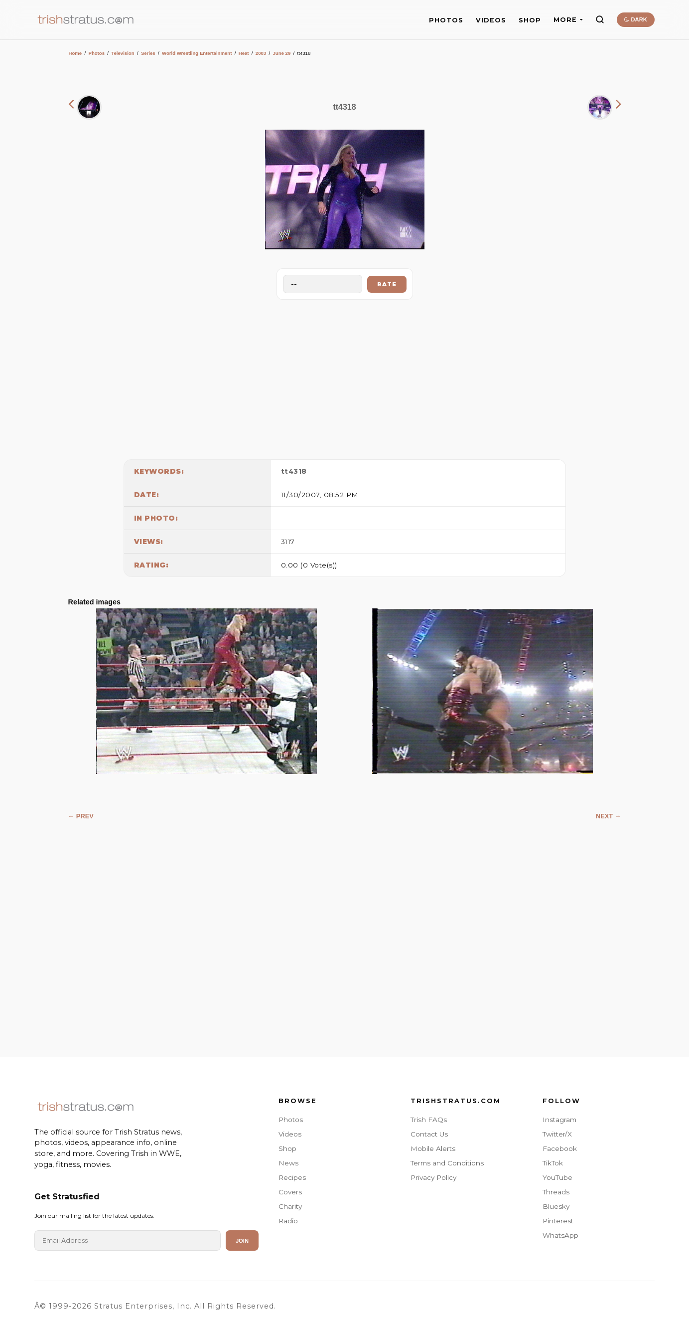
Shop (287, 1148)
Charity (290, 1206)
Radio (288, 1221)
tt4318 (294, 471)
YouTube (557, 1177)
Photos (96, 53)
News (288, 1163)
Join (242, 1241)
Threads (556, 1192)
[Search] (599, 19)
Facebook (560, 1148)
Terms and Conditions (447, 1163)
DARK (635, 19)
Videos (289, 1134)
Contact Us (429, 1134)
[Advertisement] (344, 377)
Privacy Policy (433, 1177)
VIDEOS (491, 20)
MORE (568, 19)
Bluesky (556, 1206)
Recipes (292, 1177)
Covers (290, 1192)
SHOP (530, 20)
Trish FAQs (429, 1120)
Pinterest (558, 1221)
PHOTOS (446, 20)
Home (75, 53)
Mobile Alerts (433, 1148)
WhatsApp (560, 1235)
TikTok (553, 1163)
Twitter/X (557, 1134)
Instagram (559, 1120)
